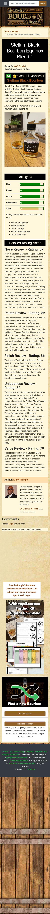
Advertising (18, 844)
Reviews (16, 78)
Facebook (30, 862)
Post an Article (25, 806)
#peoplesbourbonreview (17, 850)
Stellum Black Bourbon (25, 127)
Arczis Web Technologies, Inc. (22, 856)
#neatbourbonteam (19, 853)
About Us (29, 844)
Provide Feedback (25, 816)
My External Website (29, 601)
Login (11, 616)
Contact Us (7, 844)
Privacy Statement (10, 847)
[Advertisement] (23, 49)
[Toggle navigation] (5, 3)
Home (6, 78)
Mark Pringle (19, 112)
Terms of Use (41, 844)
